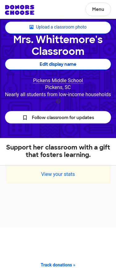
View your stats (58, 174)
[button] (58, 117)
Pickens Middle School (58, 80)
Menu (98, 9)
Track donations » (58, 264)
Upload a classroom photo (57, 27)
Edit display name (58, 64)
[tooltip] (58, 100)
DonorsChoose (19, 10)
